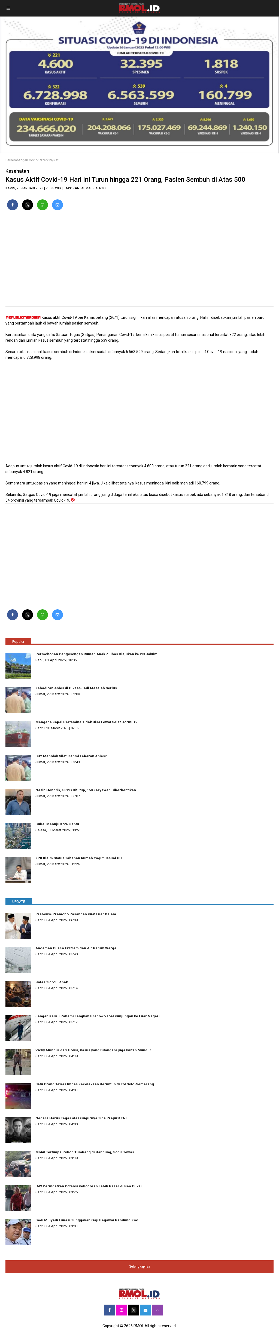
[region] (139, 260)
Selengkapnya (139, 1266)
